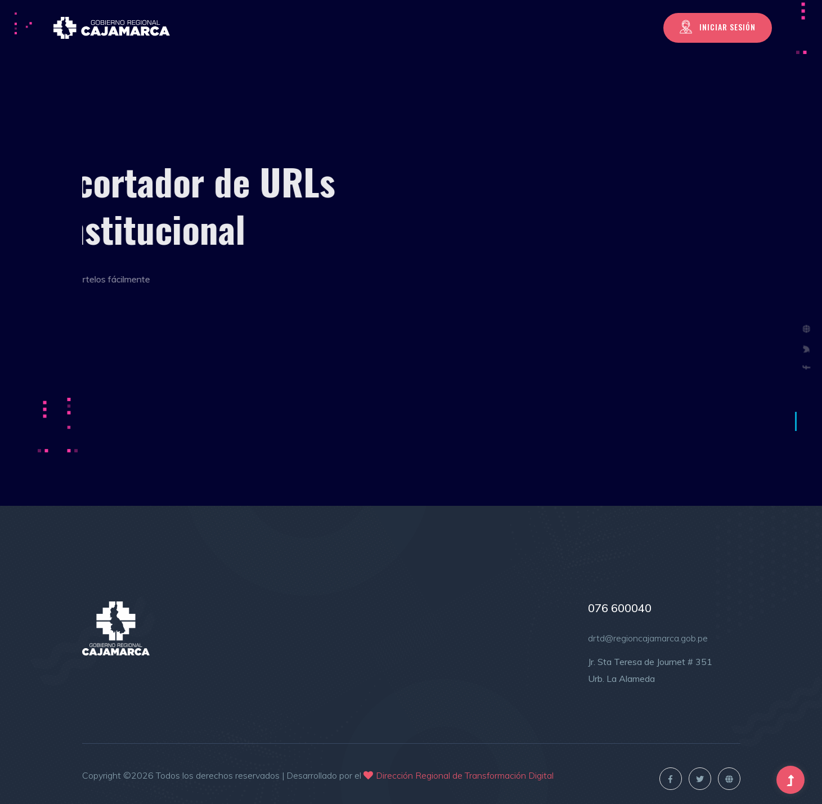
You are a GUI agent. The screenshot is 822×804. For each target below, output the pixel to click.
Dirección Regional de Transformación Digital (465, 775)
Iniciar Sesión (718, 27)
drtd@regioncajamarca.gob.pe (648, 638)
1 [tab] (796, 421)
